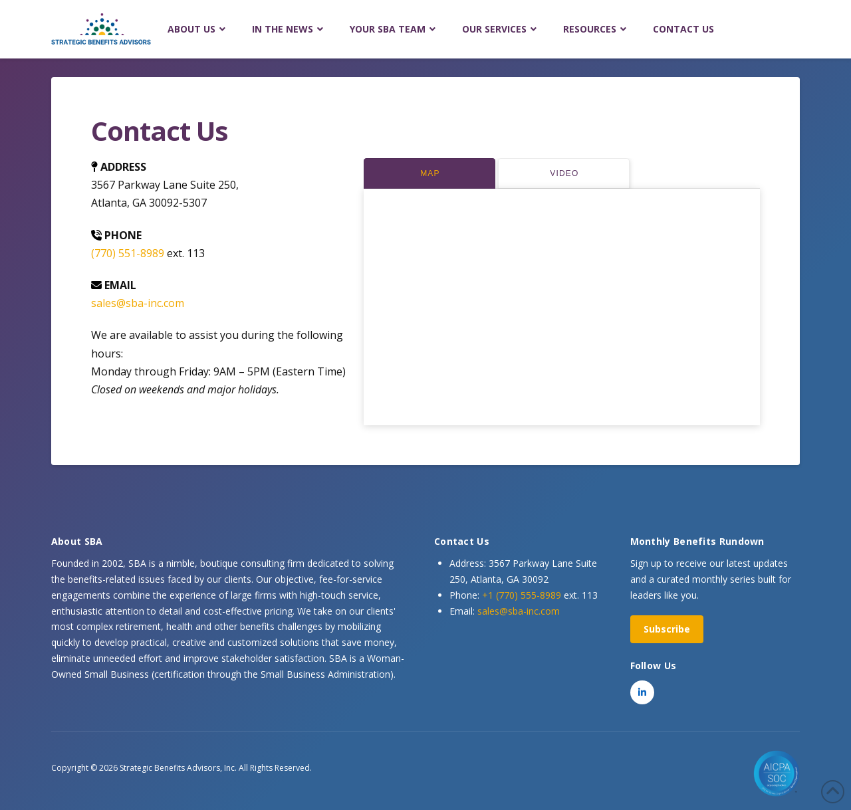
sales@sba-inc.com (137, 303)
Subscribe (667, 629)
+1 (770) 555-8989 (521, 595)
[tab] (429, 173)
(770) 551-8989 (127, 253)
